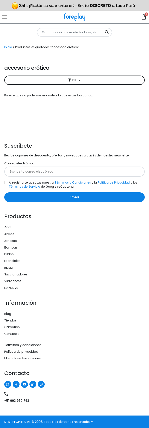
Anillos (9, 234)
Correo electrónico (19, 163)
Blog (7, 314)
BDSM (8, 268)
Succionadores (16, 274)
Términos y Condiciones (73, 182)
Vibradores (12, 281)
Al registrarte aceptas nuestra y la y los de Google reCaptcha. (73, 184)
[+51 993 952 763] (6, 394)
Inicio (8, 47)
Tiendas (10, 320)
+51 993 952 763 (16, 401)
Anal (7, 227)
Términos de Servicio (24, 186)
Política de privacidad (21, 351)
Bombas (11, 247)
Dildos (9, 254)
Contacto (12, 334)
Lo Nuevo (11, 288)
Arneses (10, 241)
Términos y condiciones (22, 345)
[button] (74, 80)
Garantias (12, 327)
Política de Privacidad (114, 182)
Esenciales (12, 261)
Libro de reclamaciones (22, 358)
